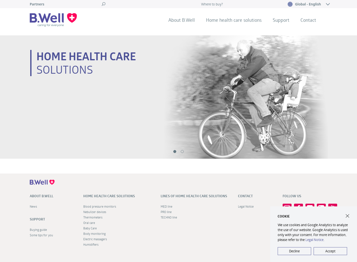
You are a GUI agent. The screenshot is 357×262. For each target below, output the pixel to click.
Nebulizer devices (94, 212)
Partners (37, 4)
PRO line (166, 212)
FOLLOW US (292, 196)
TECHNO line (169, 217)
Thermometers (92, 217)
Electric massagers (95, 239)
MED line (166, 206)
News (33, 206)
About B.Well (181, 20)
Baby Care (90, 228)
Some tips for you (41, 235)
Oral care (89, 223)
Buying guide (38, 230)
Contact (308, 20)
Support (281, 20)
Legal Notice (246, 206)
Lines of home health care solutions (194, 196)
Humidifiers (90, 244)
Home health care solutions (234, 20)
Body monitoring (94, 234)
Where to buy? (212, 4)
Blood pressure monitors (99, 206)
